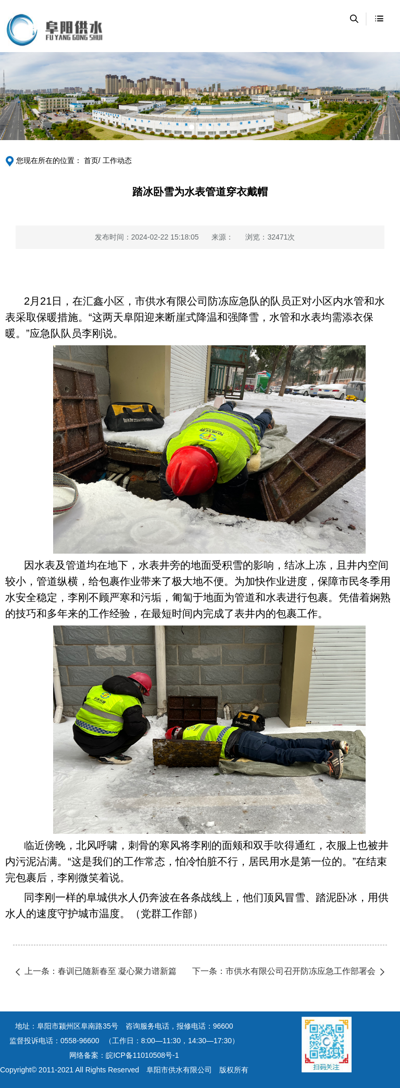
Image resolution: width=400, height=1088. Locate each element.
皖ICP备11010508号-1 (142, 1055)
